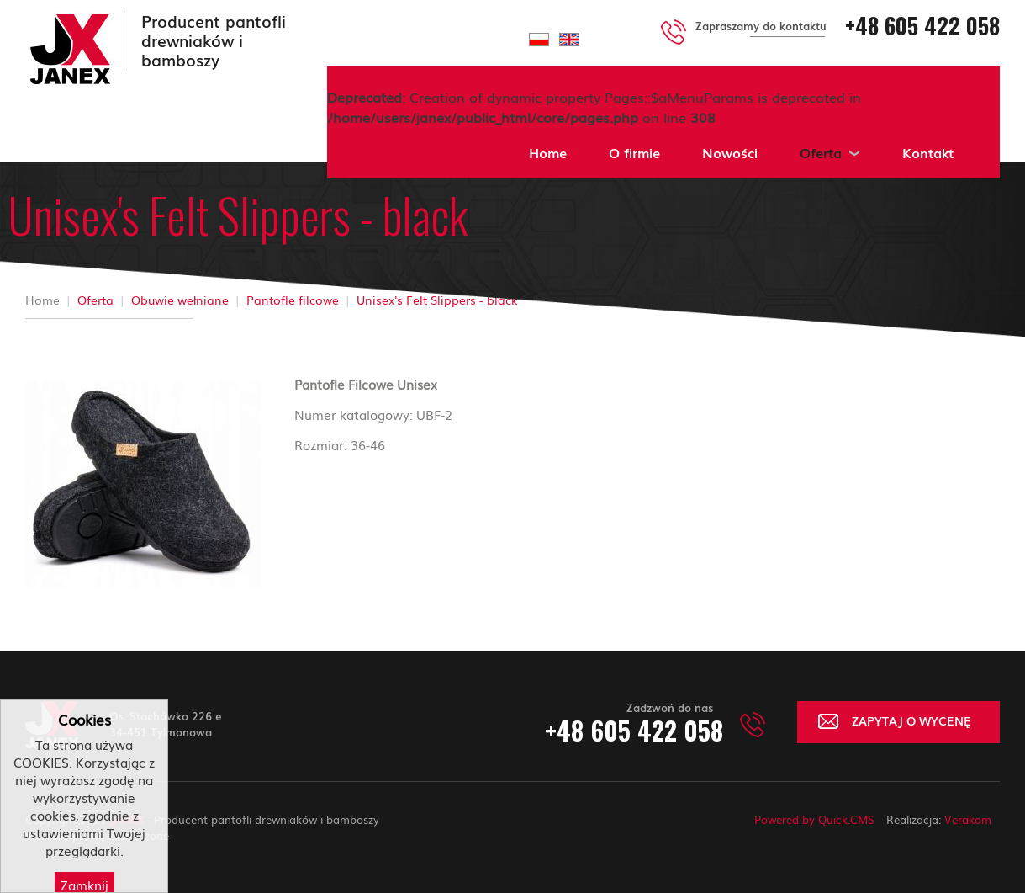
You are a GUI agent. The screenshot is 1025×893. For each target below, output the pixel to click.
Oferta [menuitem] (821, 152)
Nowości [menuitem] (730, 152)
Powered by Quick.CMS (814, 819)
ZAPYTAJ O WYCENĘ (911, 720)
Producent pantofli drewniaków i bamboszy (213, 40)
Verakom (967, 819)
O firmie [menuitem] (634, 152)
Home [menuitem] (548, 152)
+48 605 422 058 (922, 25)
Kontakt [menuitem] (928, 152)
